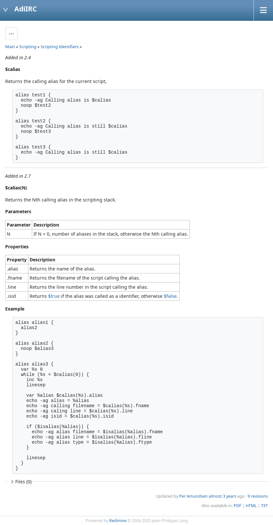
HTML (251, 505)
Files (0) (20, 481)
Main (10, 46)
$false (170, 296)
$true (54, 296)
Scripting (27, 46)
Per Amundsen (193, 496)
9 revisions (258, 496)
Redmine (117, 520)
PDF (237, 505)
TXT (264, 505)
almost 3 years (222, 496)
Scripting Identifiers (60, 46)
